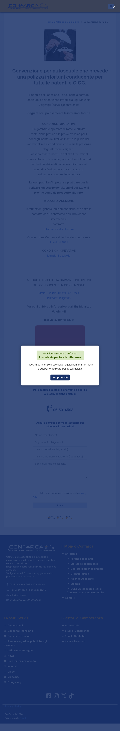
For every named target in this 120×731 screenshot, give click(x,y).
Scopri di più (60, 377)
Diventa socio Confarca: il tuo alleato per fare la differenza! (60, 355)
